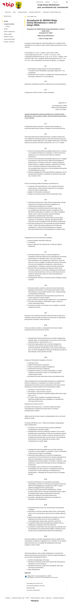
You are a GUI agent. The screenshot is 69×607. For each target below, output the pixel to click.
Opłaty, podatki (8, 34)
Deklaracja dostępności (58, 598)
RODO (27, 598)
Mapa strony (39, 2)
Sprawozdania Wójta (9, 39)
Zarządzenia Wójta (9, 24)
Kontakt (47, 2)
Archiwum (7, 26)
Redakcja (8, 598)
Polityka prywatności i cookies (37, 598)
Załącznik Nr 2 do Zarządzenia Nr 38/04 (42, 576)
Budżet (6, 29)
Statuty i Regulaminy (9, 31)
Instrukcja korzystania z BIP (18, 598)
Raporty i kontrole (8, 36)
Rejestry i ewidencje (9, 41)
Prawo (6, 21)
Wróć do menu (7, 16)
